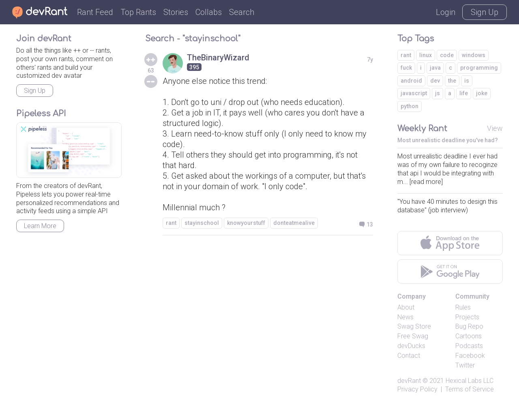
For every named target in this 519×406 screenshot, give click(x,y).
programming (479, 67)
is (466, 80)
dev (435, 80)
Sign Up (484, 12)
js (437, 93)
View (495, 128)
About (405, 307)
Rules (463, 307)
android (411, 80)
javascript (414, 93)
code (447, 55)
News (405, 317)
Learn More (40, 226)
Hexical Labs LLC (469, 381)
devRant (409, 381)
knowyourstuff (246, 223)
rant (171, 223)
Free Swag (412, 336)
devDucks (411, 346)
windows (473, 55)
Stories (175, 12)
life (463, 93)
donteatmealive (294, 223)
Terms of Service (469, 389)
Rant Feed (95, 12)
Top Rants (138, 12)
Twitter (465, 365)
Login (445, 12)
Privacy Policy (417, 389)
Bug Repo (469, 326)
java (435, 67)
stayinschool (201, 223)
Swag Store (414, 326)
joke (481, 93)
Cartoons (468, 336)
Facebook (470, 355)
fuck (406, 67)
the (452, 80)
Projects (467, 317)
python (409, 106)
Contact (408, 355)
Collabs (208, 12)
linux (425, 55)
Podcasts (469, 346)
